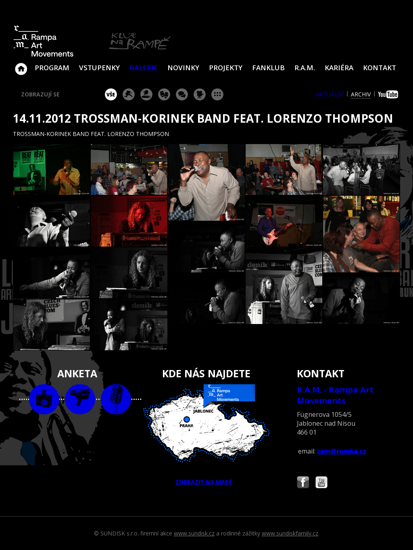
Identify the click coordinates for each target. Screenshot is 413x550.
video (80, 399)
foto (44, 399)
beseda (182, 94)
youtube (389, 94)
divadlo (164, 94)
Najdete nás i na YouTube (321, 483)
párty (146, 94)
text (116, 399)
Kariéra (339, 67)
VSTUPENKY (99, 67)
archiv (361, 94)
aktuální (330, 94)
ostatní (217, 94)
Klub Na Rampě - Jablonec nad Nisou (21, 65)
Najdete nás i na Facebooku (303, 483)
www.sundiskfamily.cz (290, 533)
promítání (200, 94)
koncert (129, 94)
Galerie (143, 67)
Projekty (225, 67)
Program (52, 67)
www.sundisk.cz (194, 533)
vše (111, 94)
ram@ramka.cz (341, 451)
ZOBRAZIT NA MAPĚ (206, 435)
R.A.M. (304, 67)
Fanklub (268, 67)
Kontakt (379, 67)
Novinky (183, 67)
